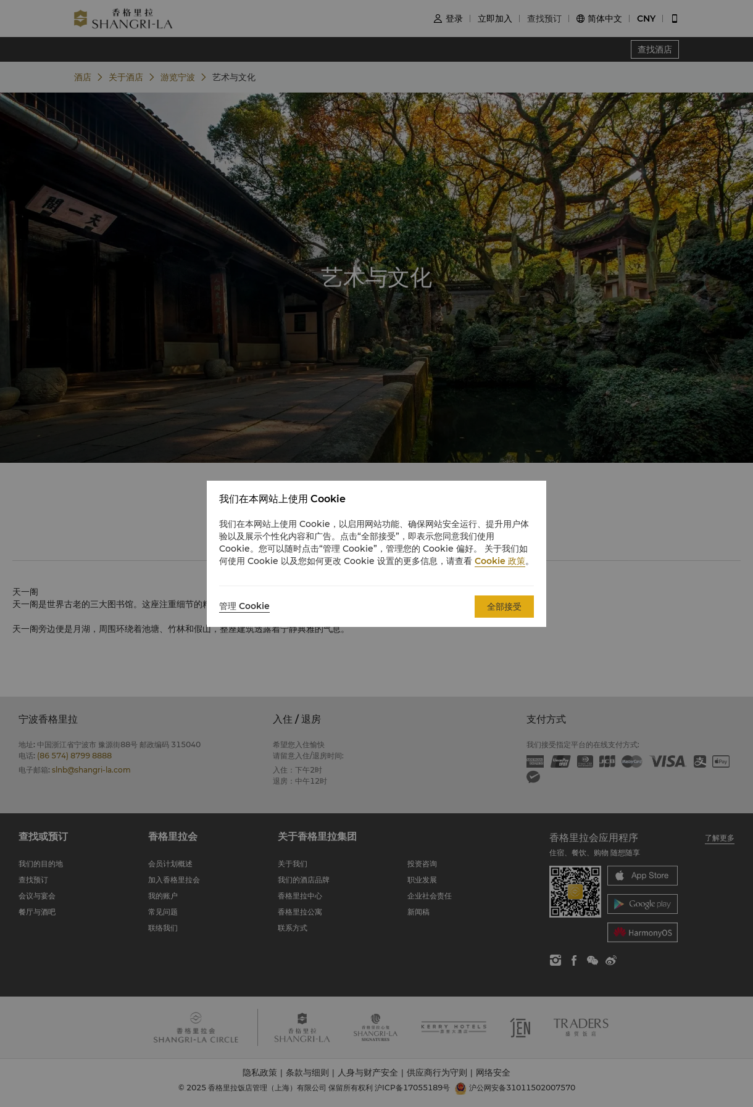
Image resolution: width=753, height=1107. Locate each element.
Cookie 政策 (500, 560)
